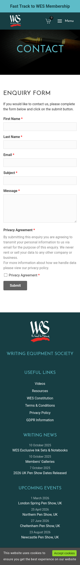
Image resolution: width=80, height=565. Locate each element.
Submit (15, 285)
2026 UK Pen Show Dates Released (40, 473)
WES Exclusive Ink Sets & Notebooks (40, 450)
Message (10, 191)
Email (7, 155)
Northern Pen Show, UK (39, 515)
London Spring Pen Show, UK (40, 503)
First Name (11, 119)
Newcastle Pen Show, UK (40, 537)
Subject (9, 173)
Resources (40, 391)
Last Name (11, 137)
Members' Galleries (39, 462)
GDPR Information (40, 420)
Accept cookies (64, 553)
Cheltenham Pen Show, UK (40, 526)
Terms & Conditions (40, 405)
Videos (40, 384)
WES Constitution (40, 398)
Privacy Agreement (17, 230)
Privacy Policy (40, 413)
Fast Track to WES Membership (40, 6)
